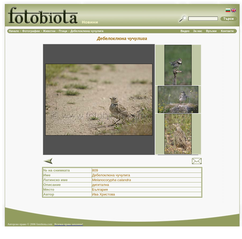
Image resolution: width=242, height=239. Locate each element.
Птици (63, 31)
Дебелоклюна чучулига (86, 31)
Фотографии (31, 31)
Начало (14, 31)
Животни (49, 31)
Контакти (227, 31)
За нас (197, 31)
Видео (184, 31)
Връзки (211, 31)
